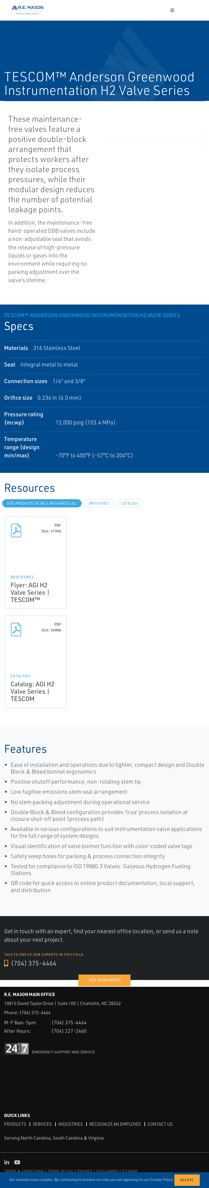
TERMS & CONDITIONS (24, 1171)
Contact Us (160, 1124)
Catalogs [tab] (130, 503)
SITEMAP (129, 1171)
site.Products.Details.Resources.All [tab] (42, 503)
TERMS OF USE (60, 1171)
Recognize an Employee (115, 1124)
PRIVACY (85, 1171)
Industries (70, 1124)
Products (15, 1124)
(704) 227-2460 (69, 1031)
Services (42, 1124)
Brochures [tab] (99, 503)
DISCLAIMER (107, 1171)
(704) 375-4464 (30, 963)
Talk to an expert (104, 980)
